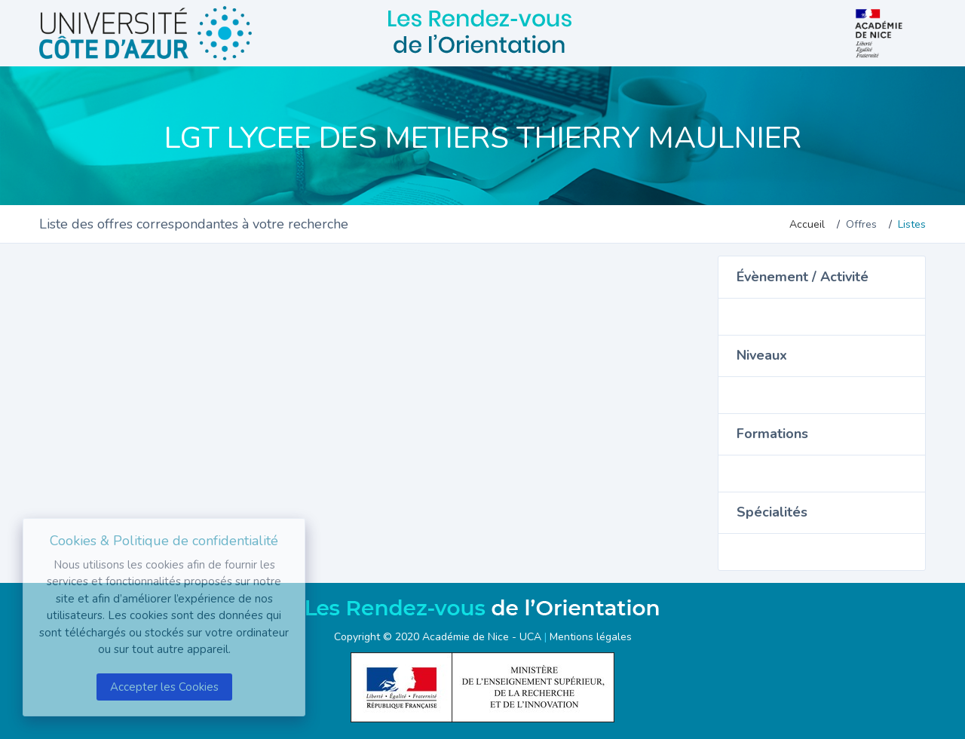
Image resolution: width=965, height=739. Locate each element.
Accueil (807, 224)
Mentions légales (591, 637)
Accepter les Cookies (164, 687)
